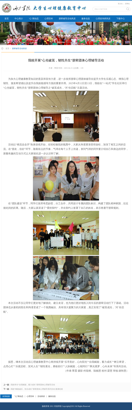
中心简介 (19, 18)
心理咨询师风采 (103, 18)
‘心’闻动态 (34, 18)
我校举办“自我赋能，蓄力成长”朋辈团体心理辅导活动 (33, 385)
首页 (6, 18)
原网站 (127, 4)
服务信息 (85, 18)
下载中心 (120, 18)
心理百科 (48, 18)
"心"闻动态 (18, 396)
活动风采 (41, 396)
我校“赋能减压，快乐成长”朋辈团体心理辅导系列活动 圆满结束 (37, 389)
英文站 (120, 4)
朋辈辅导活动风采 (67, 18)
